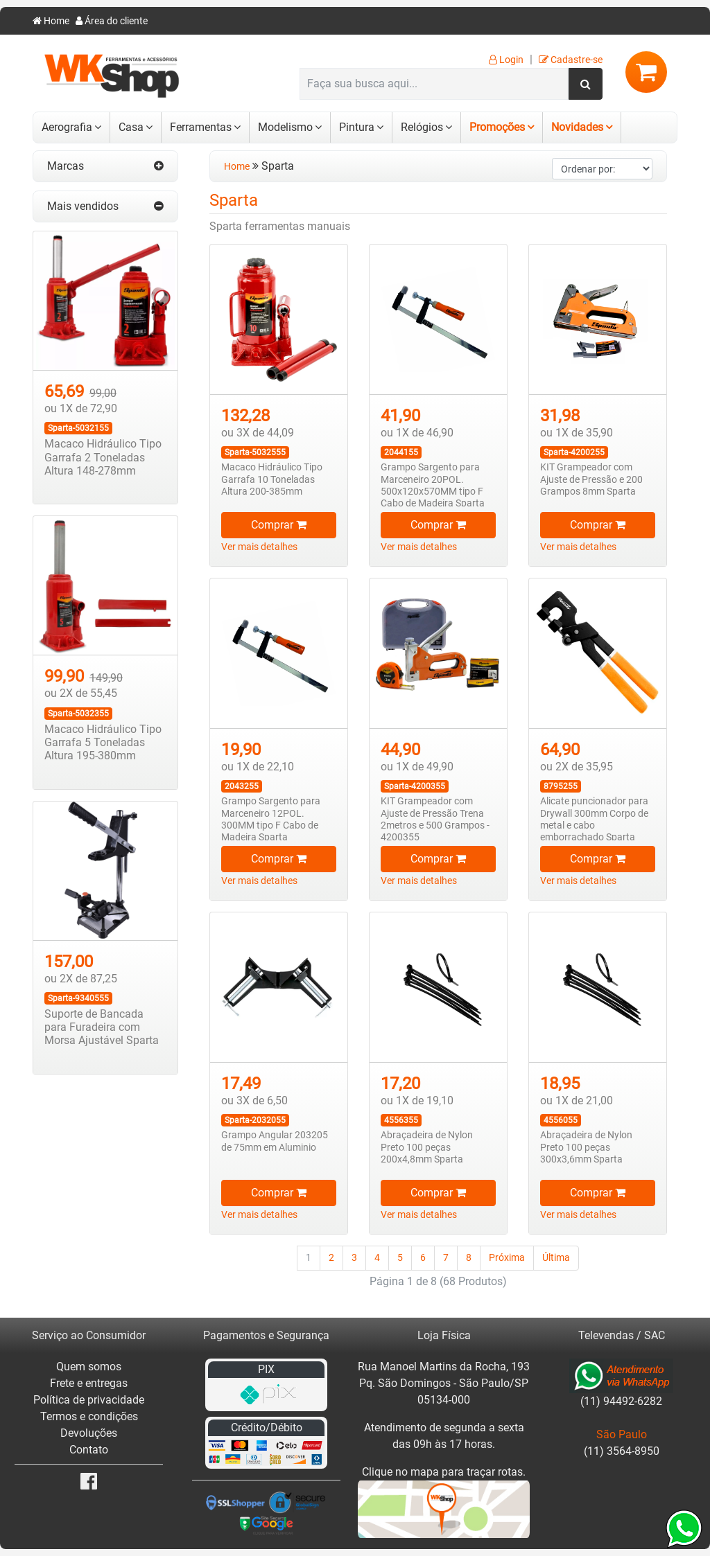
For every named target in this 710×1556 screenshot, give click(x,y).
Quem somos (88, 1366)
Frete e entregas (89, 1383)
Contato (88, 1449)
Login (506, 60)
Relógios (422, 127)
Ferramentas (201, 127)
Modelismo (285, 127)
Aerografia (67, 127)
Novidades (577, 127)
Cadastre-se (571, 60)
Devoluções (88, 1433)
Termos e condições (89, 1416)
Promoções (497, 127)
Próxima (507, 1258)
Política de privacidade (88, 1399)
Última (556, 1258)
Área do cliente (112, 21)
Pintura (356, 127)
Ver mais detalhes (259, 547)
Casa (131, 127)
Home (51, 21)
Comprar (278, 524)
